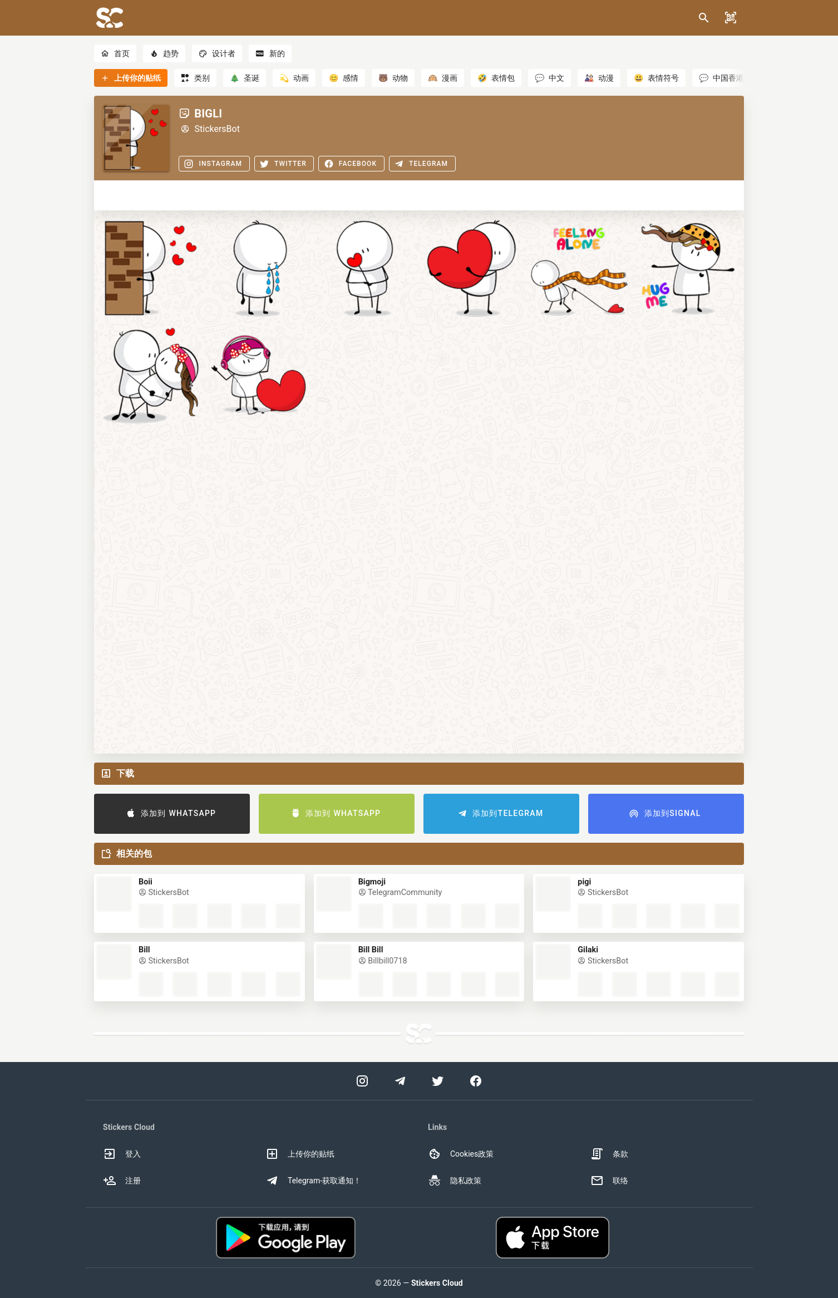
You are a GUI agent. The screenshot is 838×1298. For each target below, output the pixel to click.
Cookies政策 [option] (461, 1154)
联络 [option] (609, 1180)
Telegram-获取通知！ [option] (313, 1180)
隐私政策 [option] (454, 1180)
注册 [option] (122, 1180)
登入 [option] (122, 1154)
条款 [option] (609, 1154)
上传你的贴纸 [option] (299, 1154)
